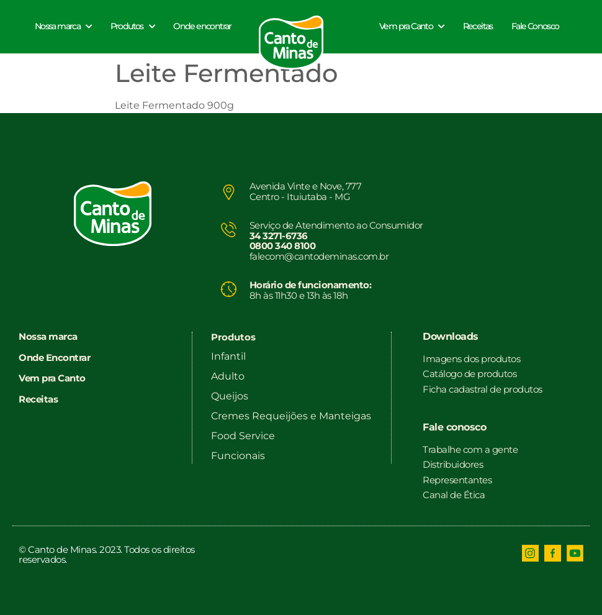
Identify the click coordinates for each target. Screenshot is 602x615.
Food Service (243, 436)
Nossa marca (63, 26)
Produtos (132, 26)
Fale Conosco (535, 26)
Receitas (478, 26)
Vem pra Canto (411, 26)
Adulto (228, 376)
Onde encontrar (202, 26)
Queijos (229, 396)
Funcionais (238, 456)
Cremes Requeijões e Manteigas (291, 416)
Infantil (228, 356)
